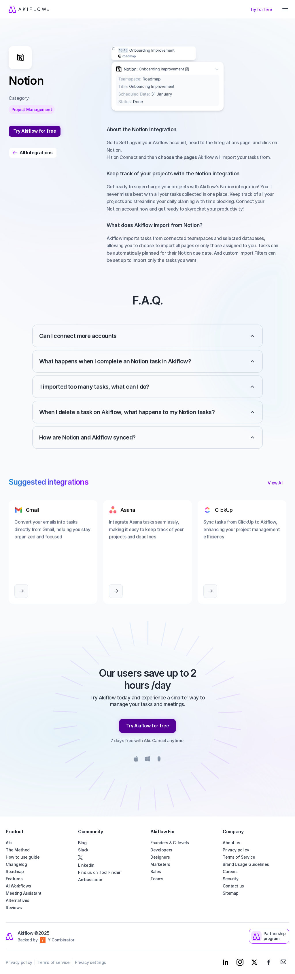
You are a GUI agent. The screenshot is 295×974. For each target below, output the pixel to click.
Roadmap (15, 871)
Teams (156, 878)
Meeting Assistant (23, 893)
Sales (155, 871)
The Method (18, 849)
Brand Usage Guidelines (246, 864)
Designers (160, 857)
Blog (82, 842)
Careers (230, 871)
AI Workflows (18, 885)
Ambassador (90, 879)
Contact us (233, 885)
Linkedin (86, 865)
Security (231, 878)
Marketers (160, 864)
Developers (161, 849)
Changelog (16, 864)
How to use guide (22, 857)
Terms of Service (239, 857)
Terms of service (53, 962)
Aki (9, 842)
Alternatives (17, 900)
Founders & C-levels (169, 842)
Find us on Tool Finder (99, 872)
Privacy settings (90, 962)
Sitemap (231, 893)
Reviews (14, 907)
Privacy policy (236, 849)
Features (14, 878)
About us (231, 842)
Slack (83, 849)
